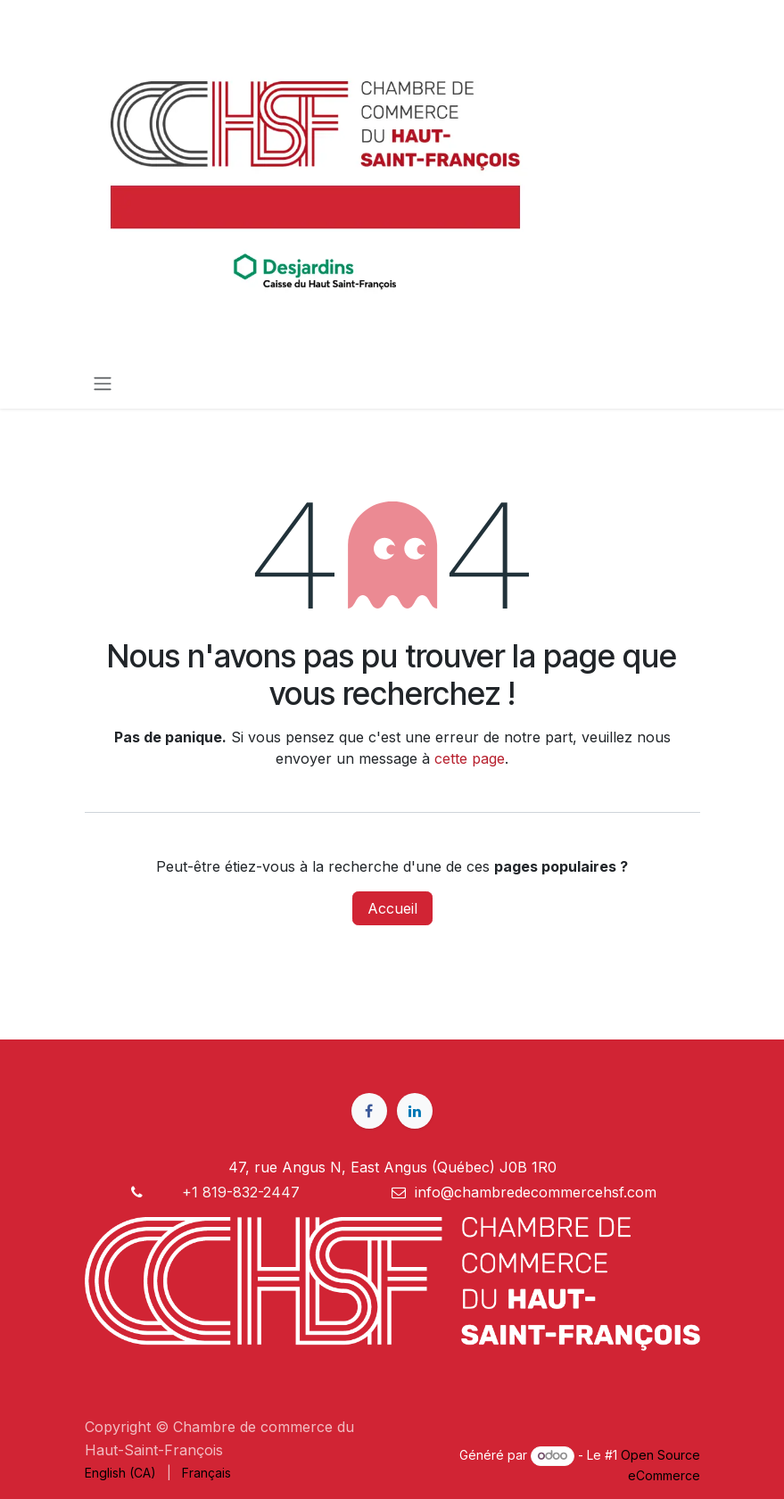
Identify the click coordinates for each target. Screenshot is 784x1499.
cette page (469, 758)
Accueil (392, 908)
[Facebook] (369, 1111)
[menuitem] (120, 1473)
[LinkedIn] (415, 1111)
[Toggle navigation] (102, 383)
